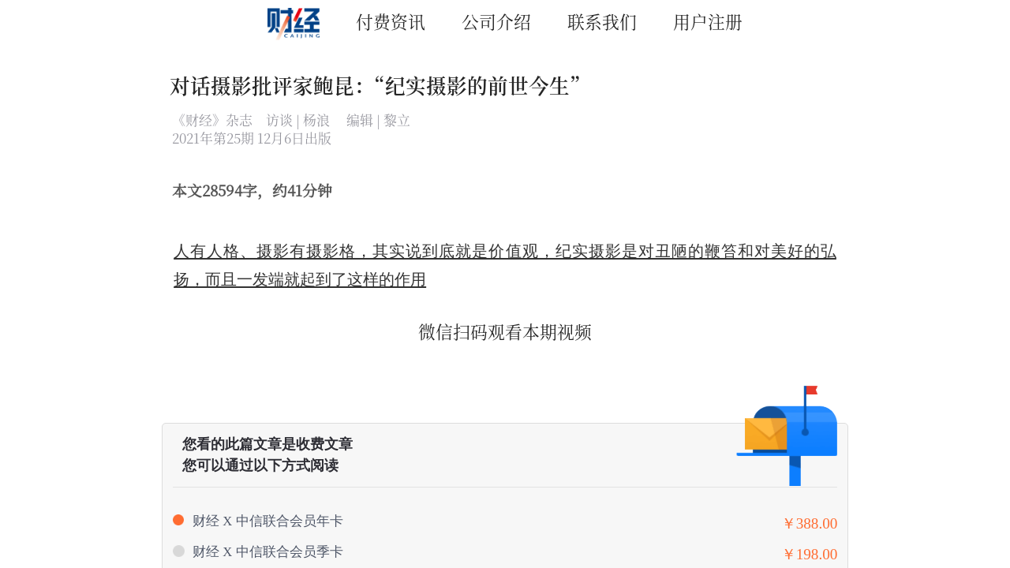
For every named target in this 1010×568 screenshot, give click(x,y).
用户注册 (708, 21)
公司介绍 (496, 21)
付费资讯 (390, 21)
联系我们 (602, 21)
